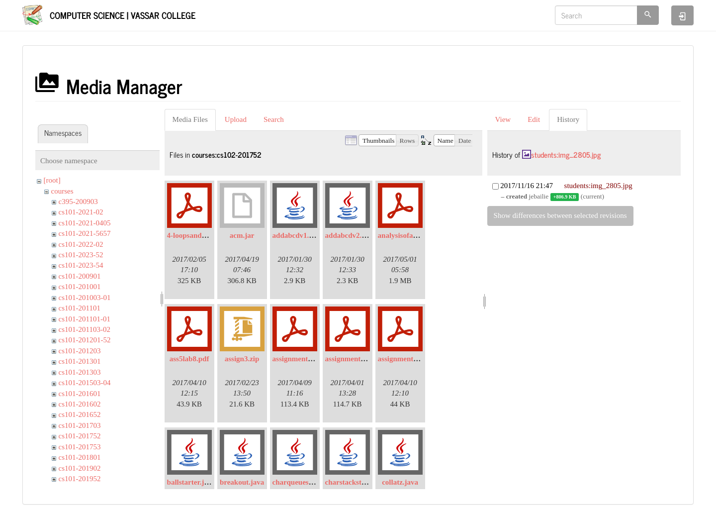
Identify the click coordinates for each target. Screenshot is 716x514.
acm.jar (242, 235)
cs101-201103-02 (84, 329)
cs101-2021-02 (81, 212)
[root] (52, 180)
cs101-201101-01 (84, 319)
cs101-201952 (80, 479)
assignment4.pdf (298, 359)
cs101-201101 (79, 308)
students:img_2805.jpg (566, 154)
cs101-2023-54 (81, 265)
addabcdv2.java (350, 235)
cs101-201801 (80, 457)
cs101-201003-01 (85, 298)
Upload (236, 119)
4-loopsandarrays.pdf (201, 235)
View (503, 119)
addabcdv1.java (297, 235)
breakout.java (242, 482)
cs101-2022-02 (81, 244)
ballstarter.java (191, 482)
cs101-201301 (80, 361)
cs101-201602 (80, 404)
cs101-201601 (80, 394)
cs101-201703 (80, 425)
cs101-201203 (80, 351)
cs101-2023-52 (81, 255)
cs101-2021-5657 (85, 233)
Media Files (190, 119)
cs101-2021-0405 (85, 223)
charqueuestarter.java (307, 482)
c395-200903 (78, 202)
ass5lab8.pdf (189, 359)
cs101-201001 (80, 287)
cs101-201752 (80, 436)
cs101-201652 (80, 414)
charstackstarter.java (359, 482)
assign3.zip (242, 359)
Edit (534, 119)
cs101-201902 (80, 468)
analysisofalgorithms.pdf (417, 235)
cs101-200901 (80, 276)
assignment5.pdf (404, 359)
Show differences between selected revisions (560, 215)
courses (62, 191)
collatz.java (400, 482)
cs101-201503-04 (85, 383)
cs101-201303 (80, 372)
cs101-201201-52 (85, 340)
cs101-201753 (80, 447)
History (568, 119)
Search (274, 119)
